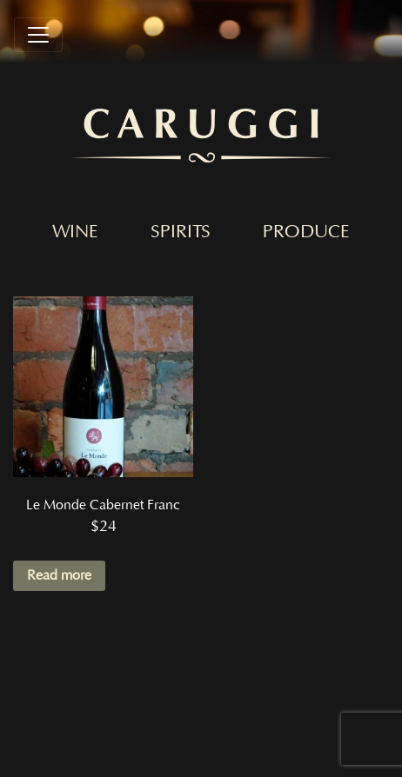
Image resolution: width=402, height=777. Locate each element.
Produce (306, 232)
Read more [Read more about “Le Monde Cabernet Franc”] (59, 575)
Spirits (181, 232)
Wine (75, 232)
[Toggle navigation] (38, 34)
